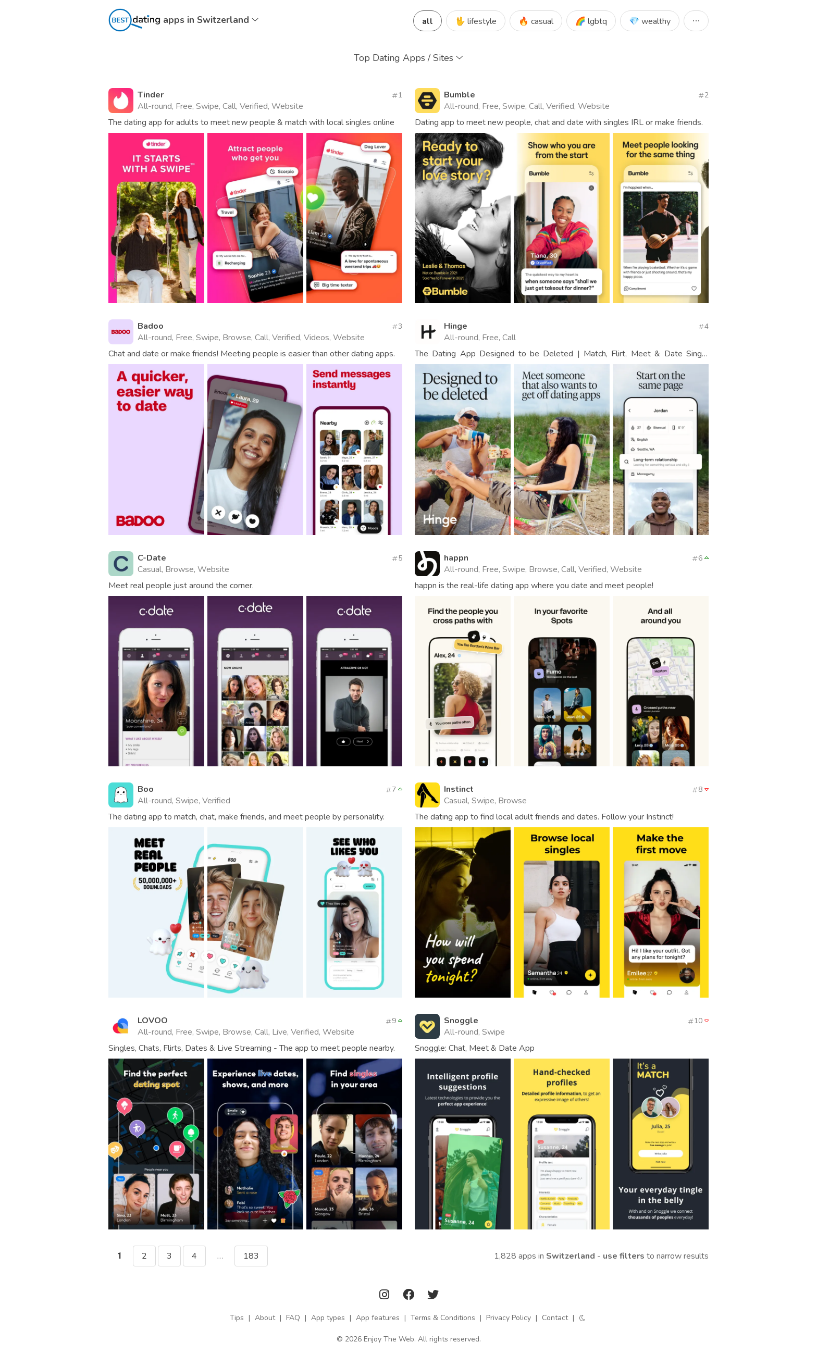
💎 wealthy (650, 21)
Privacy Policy (508, 1318)
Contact (555, 1318)
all (427, 21)
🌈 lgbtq (591, 21)
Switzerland (570, 1256)
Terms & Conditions (443, 1318)
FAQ (293, 1318)
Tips (237, 1318)
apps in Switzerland (210, 20)
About (265, 1318)
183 (251, 1256)
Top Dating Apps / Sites (408, 58)
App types (328, 1318)
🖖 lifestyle (476, 21)
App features (378, 1318)
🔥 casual (535, 21)
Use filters (624, 1256)
